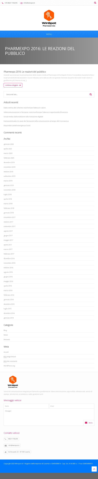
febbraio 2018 (9, 208)
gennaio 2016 (9, 299)
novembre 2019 (9, 167)
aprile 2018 (8, 199)
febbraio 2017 (9, 254)
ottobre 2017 (8, 222)
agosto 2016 (8, 272)
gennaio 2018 (9, 213)
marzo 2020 (8, 153)
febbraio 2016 (9, 295)
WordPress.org (9, 366)
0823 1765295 (11, 439)
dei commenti (10, 361)
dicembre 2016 (9, 258)
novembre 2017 (9, 217)
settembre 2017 (9, 226)
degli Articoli (10, 356)
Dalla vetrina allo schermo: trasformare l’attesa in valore (25, 108)
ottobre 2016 (8, 267)
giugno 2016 (8, 277)
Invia (89, 423)
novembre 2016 (9, 263)
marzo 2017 (8, 249)
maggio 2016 (8, 281)
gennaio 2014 (9, 318)
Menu (49, 34)
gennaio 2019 (9, 185)
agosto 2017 (8, 231)
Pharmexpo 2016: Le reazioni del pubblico (25, 71)
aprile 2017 (8, 245)
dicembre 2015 (9, 304)
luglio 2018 (7, 194)
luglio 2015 (7, 309)
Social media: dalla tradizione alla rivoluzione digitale (23, 116)
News (6, 335)
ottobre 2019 (8, 171)
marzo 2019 (8, 181)
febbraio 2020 (9, 158)
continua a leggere (13, 85)
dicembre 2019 (9, 162)
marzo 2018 (8, 203)
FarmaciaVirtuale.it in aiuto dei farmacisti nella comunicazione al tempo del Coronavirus (36, 121)
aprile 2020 (8, 149)
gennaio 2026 (9, 144)
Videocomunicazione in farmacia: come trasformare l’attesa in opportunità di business (36, 112)
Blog (5, 330)
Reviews (7, 339)
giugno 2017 (8, 235)
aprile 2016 (8, 286)
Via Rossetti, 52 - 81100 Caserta (17, 452)
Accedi (6, 352)
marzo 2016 (8, 290)
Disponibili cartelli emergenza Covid (17, 125)
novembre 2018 (9, 190)
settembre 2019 (9, 176)
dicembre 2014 (9, 313)
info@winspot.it (12, 445)
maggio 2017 (8, 240)
